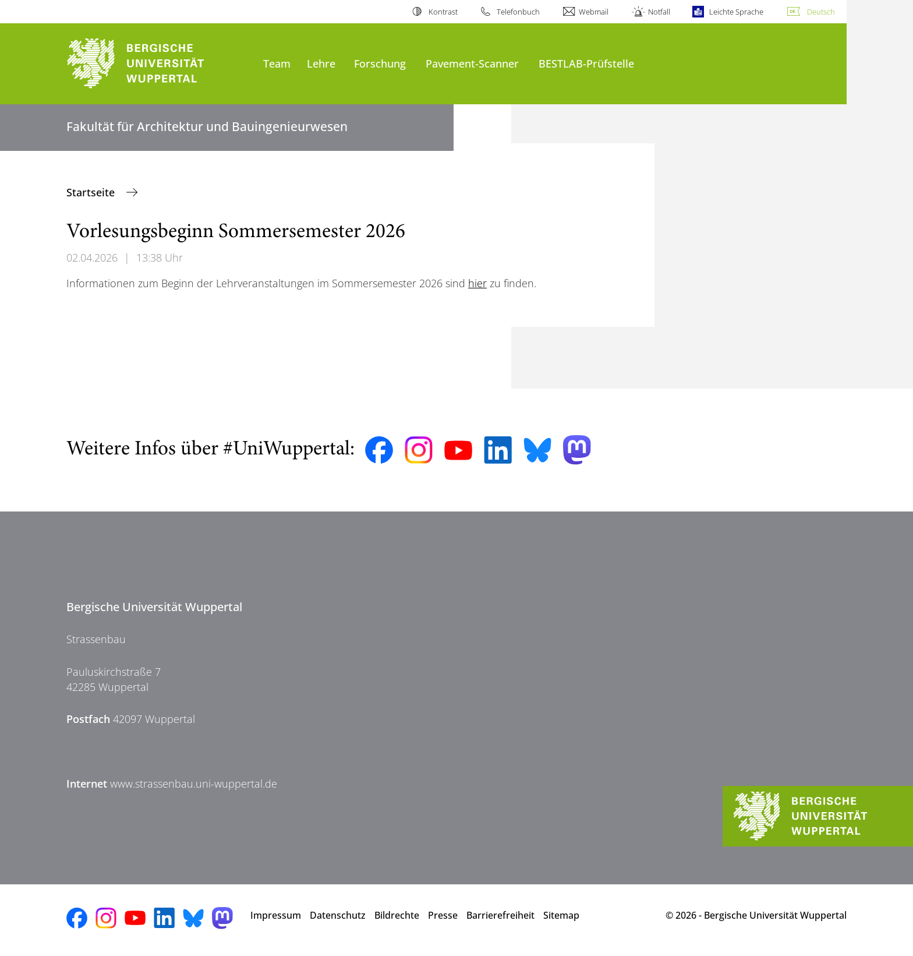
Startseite (92, 192)
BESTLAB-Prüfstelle (586, 63)
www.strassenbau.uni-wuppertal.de (193, 784)
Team (277, 63)
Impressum (275, 915)
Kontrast (443, 11)
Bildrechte (396, 915)
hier (477, 283)
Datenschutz (338, 915)
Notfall (659, 11)
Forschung (380, 63)
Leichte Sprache (736, 11)
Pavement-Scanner (472, 63)
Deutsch (821, 11)
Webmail (593, 11)
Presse (443, 915)
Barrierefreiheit (500, 915)
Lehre (321, 63)
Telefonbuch (518, 11)
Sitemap (561, 915)
